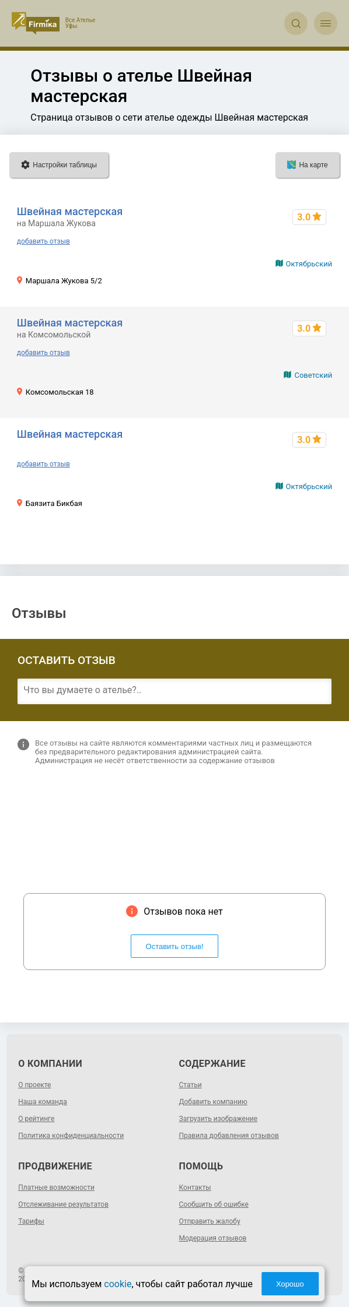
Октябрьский (309, 263)
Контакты (195, 1187)
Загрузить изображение (218, 1119)
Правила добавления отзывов (229, 1136)
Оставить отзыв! (175, 946)
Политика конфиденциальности (71, 1136)
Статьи (190, 1085)
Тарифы (31, 1221)
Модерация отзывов (213, 1238)
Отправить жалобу (209, 1221)
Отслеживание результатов (63, 1204)
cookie (117, 1284)
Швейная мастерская (70, 211)
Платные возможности (56, 1187)
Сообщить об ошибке (214, 1204)
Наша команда (42, 1102)
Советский (313, 375)
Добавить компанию (213, 1102)
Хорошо (290, 1284)
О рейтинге (36, 1119)
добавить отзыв (43, 241)
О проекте (34, 1085)
